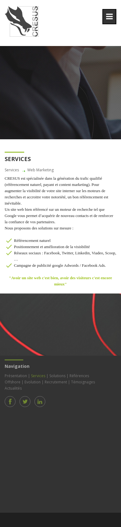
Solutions (57, 375)
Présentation (16, 375)
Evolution (33, 381)
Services (38, 375)
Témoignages (83, 381)
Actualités (13, 387)
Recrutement (56, 381)
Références (79, 375)
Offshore (12, 381)
